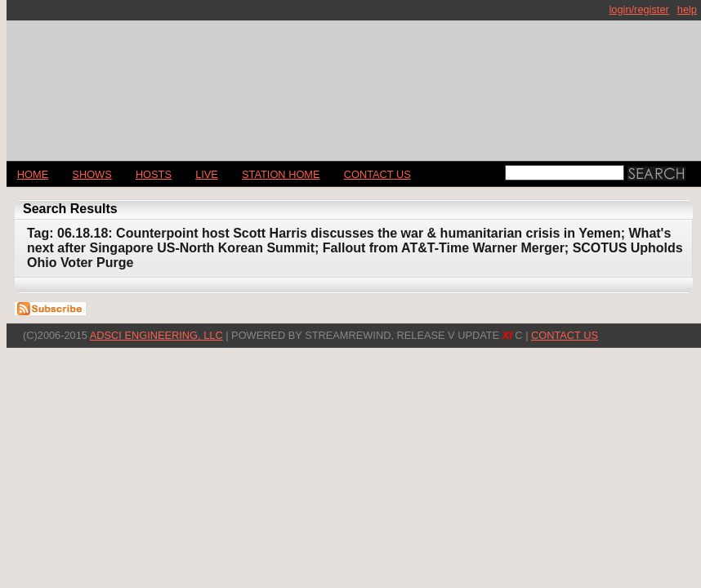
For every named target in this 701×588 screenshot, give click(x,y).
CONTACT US (377, 174)
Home (32, 174)
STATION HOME (281, 174)
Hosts (154, 174)
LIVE (206, 174)
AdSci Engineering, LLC (156, 335)
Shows (91, 174)
